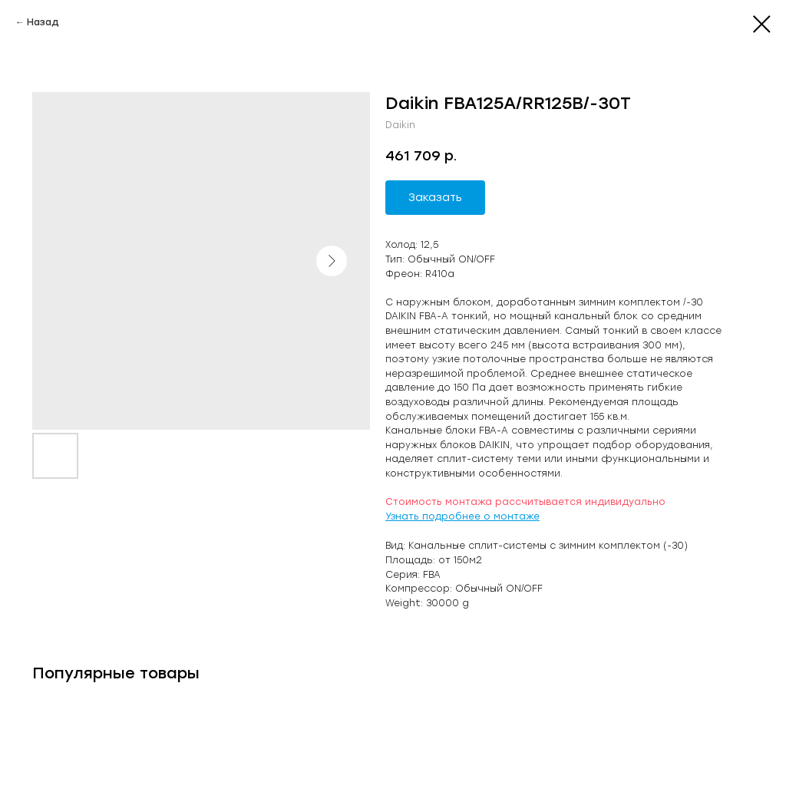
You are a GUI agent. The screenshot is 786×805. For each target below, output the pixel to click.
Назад (43, 22)
